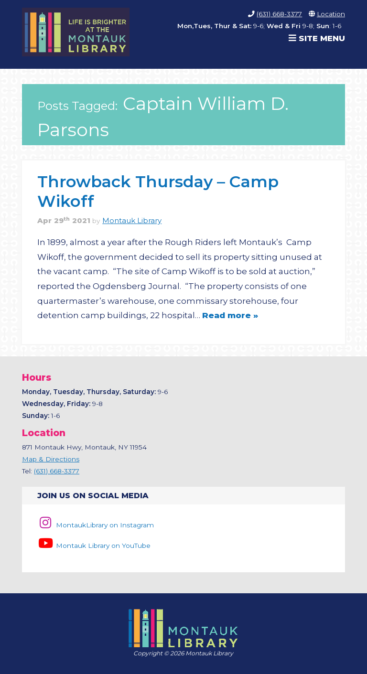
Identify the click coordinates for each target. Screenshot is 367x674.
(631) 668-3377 (279, 14)
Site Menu (317, 38)
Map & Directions (50, 459)
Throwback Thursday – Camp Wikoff (158, 190)
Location (331, 14)
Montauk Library (132, 220)
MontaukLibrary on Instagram (95, 525)
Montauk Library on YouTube (93, 545)
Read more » (230, 315)
